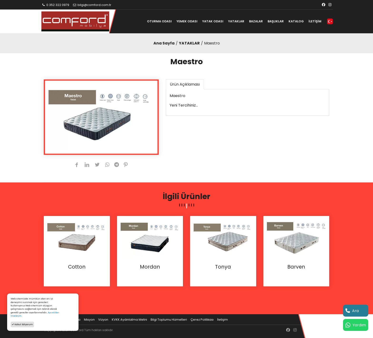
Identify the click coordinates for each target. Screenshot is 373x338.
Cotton (77, 267)
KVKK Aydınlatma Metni (129, 320)
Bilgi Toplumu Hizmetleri (169, 320)
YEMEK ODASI (187, 21)
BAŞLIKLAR (276, 21)
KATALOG (296, 21)
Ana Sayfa (164, 43)
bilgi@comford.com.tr (92, 5)
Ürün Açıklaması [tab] (185, 84)
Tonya (223, 267)
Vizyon (103, 320)
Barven (296, 267)
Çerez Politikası (202, 320)
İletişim (222, 320)
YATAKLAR (236, 21)
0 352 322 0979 (55, 5)
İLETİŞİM (315, 21)
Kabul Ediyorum (22, 324)
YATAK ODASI (212, 21)
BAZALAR (256, 21)
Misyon (89, 320)
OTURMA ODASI (159, 21)
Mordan (150, 267)
